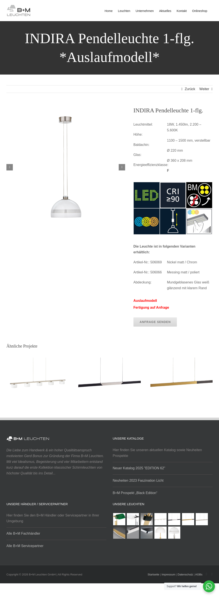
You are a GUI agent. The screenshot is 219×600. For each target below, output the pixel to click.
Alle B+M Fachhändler (23, 533)
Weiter (204, 89)
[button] (9, 167)
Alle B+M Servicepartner (24, 546)
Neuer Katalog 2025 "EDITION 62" (139, 468)
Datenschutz (185, 574)
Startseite (153, 574)
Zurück (190, 89)
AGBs (198, 574)
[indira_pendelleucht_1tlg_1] (65, 109)
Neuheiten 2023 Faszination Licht (138, 480)
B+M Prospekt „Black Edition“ (135, 493)
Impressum (168, 574)
